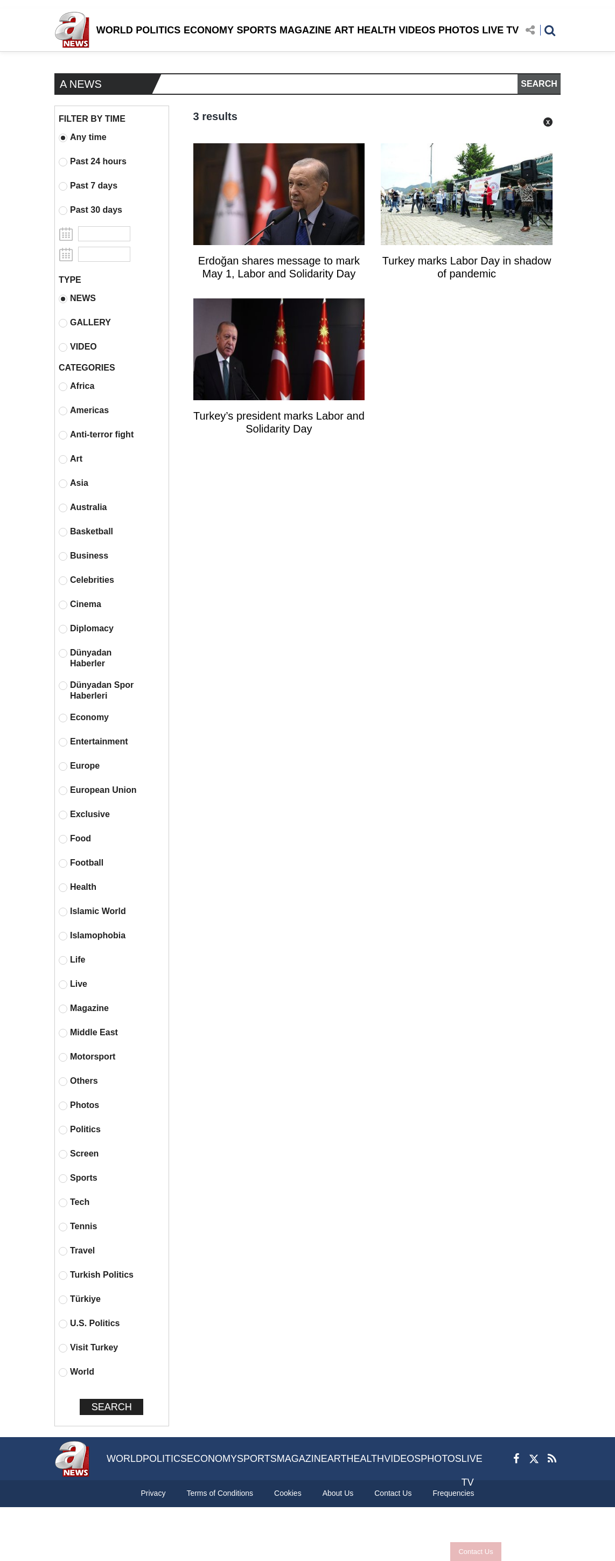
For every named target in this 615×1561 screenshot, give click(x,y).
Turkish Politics (96, 1275)
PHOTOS (458, 30)
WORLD (114, 30)
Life (72, 960)
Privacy (153, 1493)
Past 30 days (90, 210)
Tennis (78, 1226)
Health (77, 887)
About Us (338, 1493)
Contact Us (475, 1552)
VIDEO (78, 347)
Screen (79, 1154)
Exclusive (84, 814)
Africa (76, 386)
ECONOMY (209, 30)
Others (78, 1081)
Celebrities (86, 580)
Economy (84, 717)
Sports (78, 1178)
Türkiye (80, 1299)
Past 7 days (88, 186)
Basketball (86, 531)
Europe (79, 766)
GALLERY (85, 322)
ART (344, 30)
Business (83, 556)
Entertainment (93, 742)
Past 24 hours (93, 161)
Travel (77, 1251)
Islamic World (92, 911)
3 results (215, 116)
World (76, 1372)
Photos (79, 1105)
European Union (98, 790)
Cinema (80, 604)
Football (81, 863)
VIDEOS (417, 30)
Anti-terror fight (96, 435)
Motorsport (87, 1057)
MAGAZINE (305, 30)
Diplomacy (86, 628)
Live (73, 984)
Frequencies (453, 1493)
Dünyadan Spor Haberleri (96, 690)
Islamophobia (92, 935)
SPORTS (256, 30)
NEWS (77, 298)
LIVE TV (500, 30)
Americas (84, 410)
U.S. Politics (89, 1323)
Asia (73, 483)
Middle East (88, 1032)
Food (75, 839)
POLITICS (158, 30)
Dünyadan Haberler (85, 658)
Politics (80, 1129)
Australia (83, 507)
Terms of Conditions (219, 1493)
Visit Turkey (88, 1348)
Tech (74, 1202)
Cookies (288, 1493)
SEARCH (539, 83)
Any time (83, 137)
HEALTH (376, 30)
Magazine (84, 1008)
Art (70, 459)
